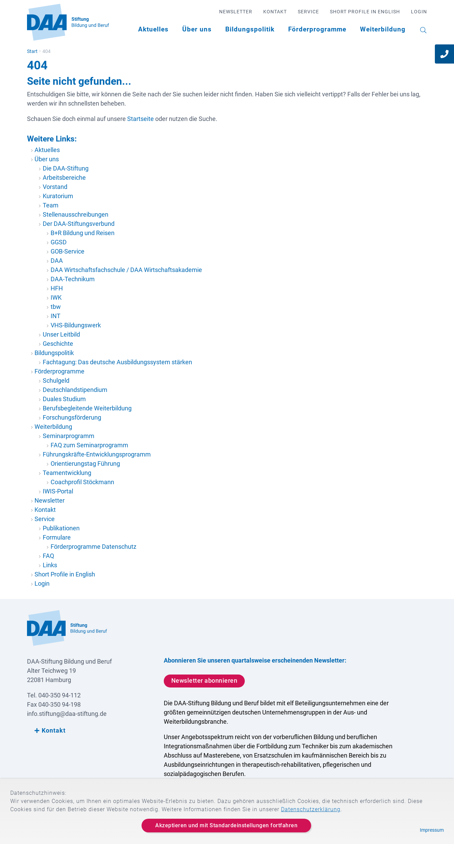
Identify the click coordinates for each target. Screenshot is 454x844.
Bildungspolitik (250, 29)
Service (308, 11)
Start (32, 51)
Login (419, 11)
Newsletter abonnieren (204, 680)
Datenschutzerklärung (310, 809)
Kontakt (275, 11)
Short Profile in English (365, 11)
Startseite (140, 118)
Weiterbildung (382, 29)
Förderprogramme (317, 29)
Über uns (197, 29)
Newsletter (235, 11)
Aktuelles (153, 29)
